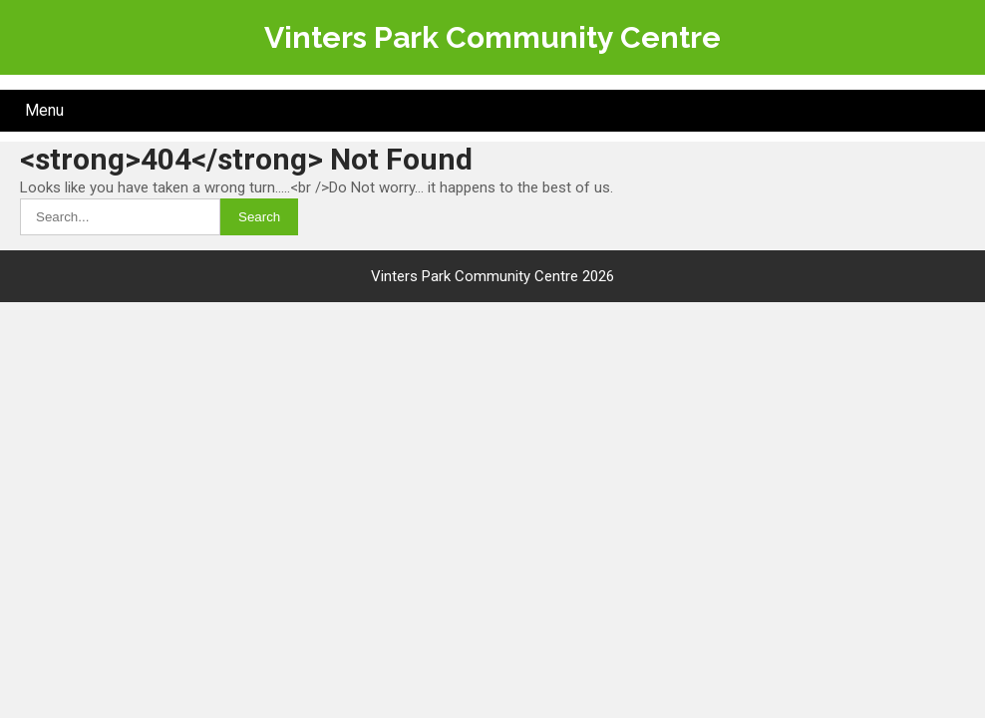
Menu (44, 110)
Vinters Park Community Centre (492, 37)
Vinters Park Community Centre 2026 (492, 276)
